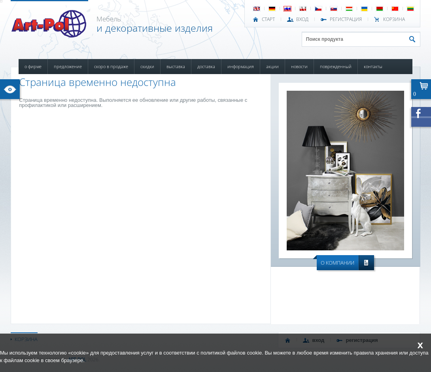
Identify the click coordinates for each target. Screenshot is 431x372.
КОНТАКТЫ (373, 66)
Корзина (394, 19)
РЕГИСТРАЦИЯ (346, 19)
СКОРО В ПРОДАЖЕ (111, 66)
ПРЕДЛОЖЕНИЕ (68, 66)
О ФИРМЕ (33, 66)
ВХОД (302, 19)
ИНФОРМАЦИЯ (240, 66)
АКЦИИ (272, 66)
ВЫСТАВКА (175, 66)
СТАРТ (268, 19)
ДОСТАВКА (206, 66)
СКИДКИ (147, 66)
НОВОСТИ (299, 66)
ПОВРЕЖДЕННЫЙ (336, 66)
